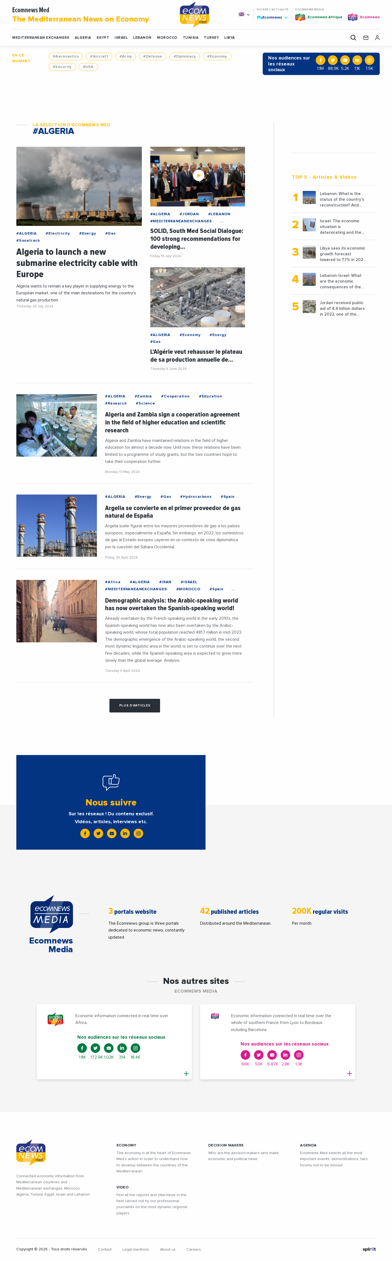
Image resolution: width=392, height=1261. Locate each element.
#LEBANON (219, 214)
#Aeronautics (66, 56)
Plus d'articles (135, 705)
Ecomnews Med (89, 15)
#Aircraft (99, 56)
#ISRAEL (189, 582)
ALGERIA (83, 38)
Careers (193, 1249)
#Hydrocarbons (195, 497)
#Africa (113, 582)
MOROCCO (167, 38)
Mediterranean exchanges (40, 38)
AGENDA (308, 1145)
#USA (88, 67)
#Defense (152, 56)
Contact (105, 1249)
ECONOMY (126, 1145)
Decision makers (226, 1145)
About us (168, 1249)
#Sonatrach (28, 240)
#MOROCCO (188, 589)
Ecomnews (272, 17)
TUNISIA (191, 38)
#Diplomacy (185, 56)
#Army (126, 56)
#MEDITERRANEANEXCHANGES (181, 221)
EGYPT (103, 38)
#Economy (217, 56)
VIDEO (122, 1187)
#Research (116, 403)
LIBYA (229, 38)
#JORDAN (189, 214)
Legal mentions (135, 1249)
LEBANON (142, 38)
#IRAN (165, 582)
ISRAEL (121, 38)
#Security (62, 67)
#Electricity (58, 233)
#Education (210, 396)
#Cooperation (175, 396)
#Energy (87, 233)
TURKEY (211, 38)
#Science (145, 403)
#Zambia (143, 396)
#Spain (228, 497)
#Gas (110, 233)
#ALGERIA (26, 233)
